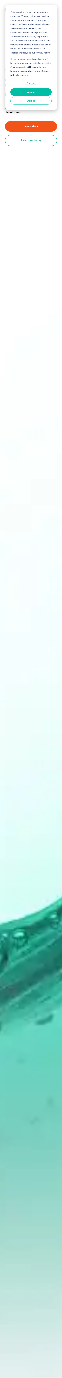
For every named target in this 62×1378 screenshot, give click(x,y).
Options (31, 83)
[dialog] (31, 57)
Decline (31, 100)
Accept (31, 92)
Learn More (31, 126)
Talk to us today (31, 140)
